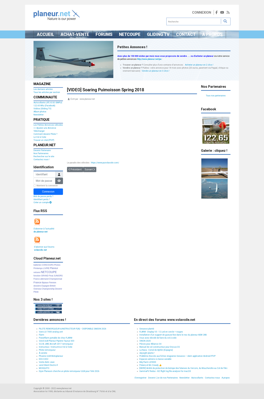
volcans (37, 272)
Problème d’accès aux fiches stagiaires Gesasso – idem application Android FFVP (177, 356)
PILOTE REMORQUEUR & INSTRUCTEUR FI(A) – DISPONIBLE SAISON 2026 (72, 329)
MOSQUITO (44, 368)
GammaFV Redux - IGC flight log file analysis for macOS (165, 371)
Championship (48, 289)
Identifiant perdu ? (42, 199)
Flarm (41, 335)
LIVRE (46, 268)
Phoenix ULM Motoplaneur (51, 356)
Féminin (52, 282)
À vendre (43, 353)
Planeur (54, 268)
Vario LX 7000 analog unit (51, 332)
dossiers (37, 286)
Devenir (58, 289)
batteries (37, 265)
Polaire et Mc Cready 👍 (150, 365)
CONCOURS (48, 265)
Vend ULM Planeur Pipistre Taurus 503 (56, 341)
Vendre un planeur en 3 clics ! (155, 71)
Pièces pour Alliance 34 (150, 344)
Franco (37, 279)
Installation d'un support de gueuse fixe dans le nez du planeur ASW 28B (173, 335)
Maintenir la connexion (47, 185)
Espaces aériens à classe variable (155, 359)
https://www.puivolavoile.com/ (105, 163)
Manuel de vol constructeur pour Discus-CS (159, 347)
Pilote (36, 292)
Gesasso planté (146, 329)
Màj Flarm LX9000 (147, 362)
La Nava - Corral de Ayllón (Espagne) (156, 350)
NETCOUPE (49, 272)
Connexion (201, 12)
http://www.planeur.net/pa (149, 59)
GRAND (44, 276)
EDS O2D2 (43, 359)
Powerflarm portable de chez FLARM (55, 338)
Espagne (46, 286)
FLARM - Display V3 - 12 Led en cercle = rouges (161, 332)
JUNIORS (58, 276)
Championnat (55, 279)
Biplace (45, 282)
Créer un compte (43, 202)
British (53, 286)
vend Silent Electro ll (48, 365)
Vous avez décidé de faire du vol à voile (157, 338)
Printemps (38, 268)
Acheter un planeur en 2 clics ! (199, 65)
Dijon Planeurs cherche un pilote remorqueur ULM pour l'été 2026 (69, 371)
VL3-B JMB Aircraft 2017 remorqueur (56, 344)
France (37, 282)
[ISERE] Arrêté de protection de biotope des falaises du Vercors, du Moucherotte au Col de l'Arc (183, 368)
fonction (37, 276)
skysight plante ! (147, 353)
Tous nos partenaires (216, 95)
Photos (57, 265)
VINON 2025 (145, 341)
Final (51, 276)
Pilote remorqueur (47, 350)
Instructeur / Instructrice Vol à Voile (55, 347)
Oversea (37, 289)
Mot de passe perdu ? (43, 196)
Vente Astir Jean (47, 362)
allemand (44, 279)
